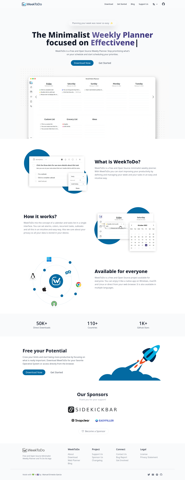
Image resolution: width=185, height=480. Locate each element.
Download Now (82, 62)
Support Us (143, 4)
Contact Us (121, 454)
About (71, 454)
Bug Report (121, 457)
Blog (133, 4)
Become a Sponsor (93, 431)
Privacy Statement (149, 457)
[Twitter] (148, 474)
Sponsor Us (97, 457)
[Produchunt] (157, 474)
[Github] (163, 4)
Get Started (122, 4)
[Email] (153, 474)
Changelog (97, 460)
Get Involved (122, 460)
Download (108, 4)
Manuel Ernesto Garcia (52, 474)
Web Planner (74, 460)
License (143, 454)
